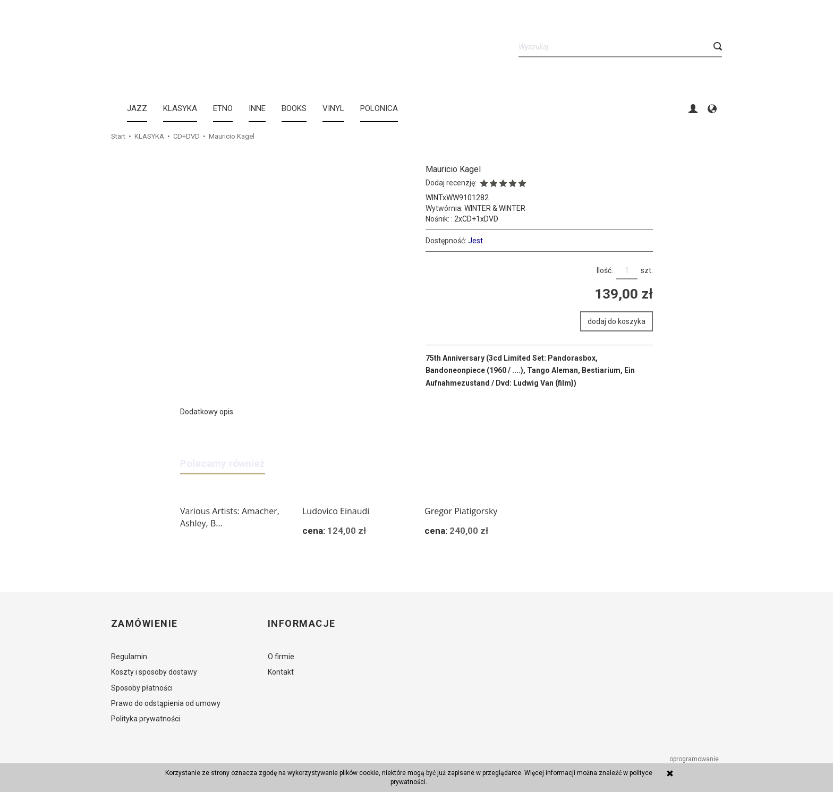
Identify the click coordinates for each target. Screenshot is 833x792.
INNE (257, 108)
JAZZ (137, 108)
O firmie (281, 656)
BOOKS (294, 108)
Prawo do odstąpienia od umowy (165, 703)
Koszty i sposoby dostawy (154, 672)
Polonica (379, 108)
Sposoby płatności (142, 688)
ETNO (223, 108)
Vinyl (333, 108)
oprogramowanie (694, 759)
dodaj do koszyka (616, 321)
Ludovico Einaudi (335, 511)
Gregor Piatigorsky (460, 511)
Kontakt (281, 672)
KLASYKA (180, 108)
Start (118, 136)
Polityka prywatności (145, 718)
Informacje (301, 623)
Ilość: (605, 270)
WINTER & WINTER (494, 208)
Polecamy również (222, 463)
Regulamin (129, 656)
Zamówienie (144, 623)
